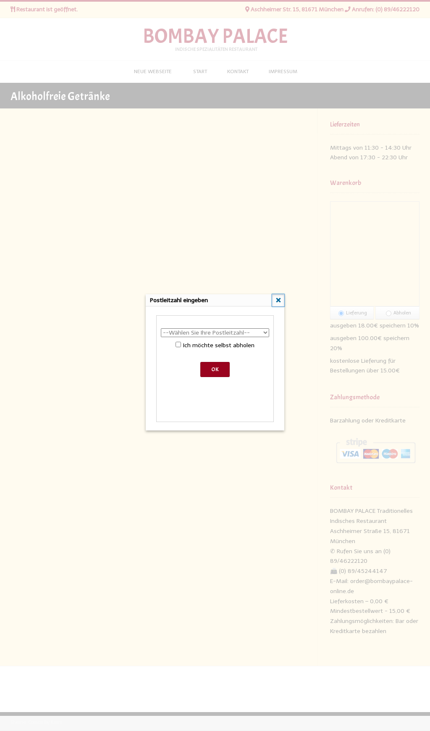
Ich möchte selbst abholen (215, 345)
